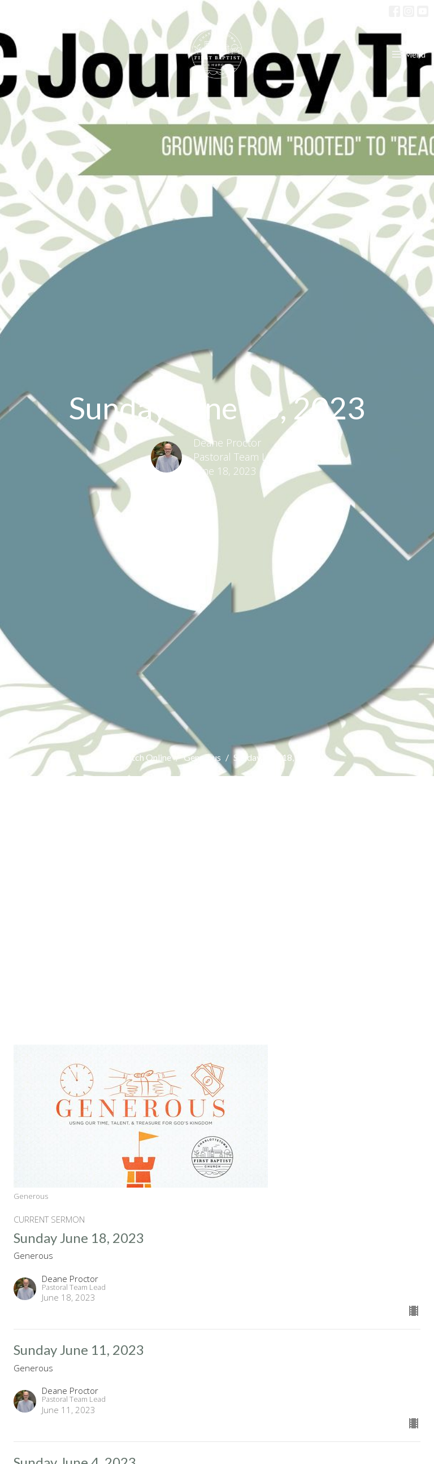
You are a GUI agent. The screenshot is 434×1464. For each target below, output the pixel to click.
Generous (202, 757)
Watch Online (145, 757)
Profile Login (360, 10)
